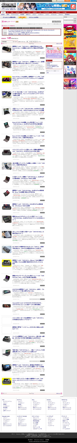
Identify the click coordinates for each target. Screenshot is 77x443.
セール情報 (35, 422)
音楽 (26, 34)
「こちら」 (45, 435)
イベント (19, 32)
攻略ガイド (28, 14)
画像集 (19, 34)
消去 (54, 21)
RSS (2, 0)
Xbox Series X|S (51, 30)
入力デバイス (50, 67)
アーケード (23, 31)
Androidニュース (37, 419)
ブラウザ (12, 30)
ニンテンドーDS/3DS (22, 416)
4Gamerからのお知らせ (34, 32)
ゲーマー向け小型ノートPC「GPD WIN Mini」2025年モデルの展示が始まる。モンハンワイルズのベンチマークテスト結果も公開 (28, 93)
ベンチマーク (51, 425)
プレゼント (61, 14)
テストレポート (51, 419)
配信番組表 (67, 14)
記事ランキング (7, 410)
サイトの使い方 (16, 0)
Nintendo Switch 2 (37, 30)
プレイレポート (36, 402)
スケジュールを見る (33, 17)
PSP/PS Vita (64, 399)
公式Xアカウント (8, 0)
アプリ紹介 (35, 424)
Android (10, 31)
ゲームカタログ (66, 428)
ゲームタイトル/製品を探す (9, 17)
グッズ (28, 34)
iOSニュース (36, 417)
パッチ (22, 34)
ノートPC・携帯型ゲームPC (53, 66)
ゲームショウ (53, 14)
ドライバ (50, 424)
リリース (15, 32)
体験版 (4, 404)
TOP (3, 12)
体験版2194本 (13, 9)
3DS (42, 30)
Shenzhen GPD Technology (52, 65)
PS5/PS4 (17, 12)
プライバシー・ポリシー (39, 439)
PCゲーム (19, 399)
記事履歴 (67, 0)
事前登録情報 (36, 420)
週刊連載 (22, 14)
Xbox (12, 12)
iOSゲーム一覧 (36, 427)
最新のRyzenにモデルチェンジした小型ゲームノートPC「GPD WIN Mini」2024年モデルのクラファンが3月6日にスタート (28, 218)
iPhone (13, 31)
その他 (64, 427)
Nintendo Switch (30, 30)
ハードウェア (46, 12)
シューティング (66, 424)
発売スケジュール (22, 407)
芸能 (27, 32)
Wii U (25, 30)
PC (7, 12)
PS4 (17, 30)
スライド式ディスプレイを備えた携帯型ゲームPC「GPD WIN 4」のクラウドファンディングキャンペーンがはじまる (27, 380)
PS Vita (21, 30)
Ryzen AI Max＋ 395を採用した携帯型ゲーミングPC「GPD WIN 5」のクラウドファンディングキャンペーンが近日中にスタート (28, 78)
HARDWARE (18, 31)
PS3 (19, 30)
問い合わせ (24, 0)
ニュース (10, 32)
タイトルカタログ (22, 409)
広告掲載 (47, 439)
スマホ (28, 12)
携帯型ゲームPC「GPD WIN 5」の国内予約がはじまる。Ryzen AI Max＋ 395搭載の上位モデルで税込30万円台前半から (28, 48)
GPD (17, 21)
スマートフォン (35, 416)
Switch (23, 12)
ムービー (47, 14)
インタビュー (40, 14)
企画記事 (2, 14)
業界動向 (23, 32)
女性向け (35, 12)
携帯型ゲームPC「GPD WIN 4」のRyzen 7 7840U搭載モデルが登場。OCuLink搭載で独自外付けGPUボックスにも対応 (28, 262)
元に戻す (59, 21)
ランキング (73, 0)
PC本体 (48, 63)
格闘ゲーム (65, 420)
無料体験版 (10, 34)
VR (40, 12)
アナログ (58, 12)
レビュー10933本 (5, 9)
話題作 (8, 14)
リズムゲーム (66, 425)
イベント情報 (66, 419)
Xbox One (45, 30)
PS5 (15, 30)
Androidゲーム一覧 (37, 428)
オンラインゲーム (14, 14)
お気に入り (61, 0)
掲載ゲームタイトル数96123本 (8, 8)
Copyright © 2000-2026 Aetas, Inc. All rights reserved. (38, 441)
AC (52, 12)
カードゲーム (66, 422)
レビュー (34, 14)
